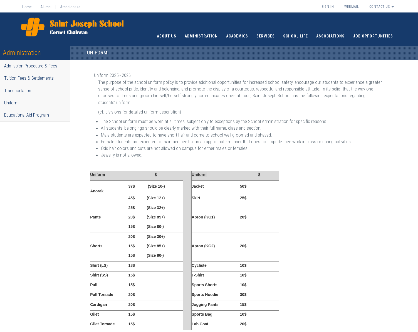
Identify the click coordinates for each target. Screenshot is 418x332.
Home (27, 7)
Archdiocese (70, 7)
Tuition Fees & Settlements (29, 74)
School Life (295, 32)
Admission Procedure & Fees (30, 62)
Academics (237, 32)
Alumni (45, 7)
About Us (166, 32)
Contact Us (381, 7)
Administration (201, 32)
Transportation (17, 86)
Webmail (351, 7)
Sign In (327, 7)
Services (265, 32)
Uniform (11, 99)
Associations (330, 32)
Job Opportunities (373, 32)
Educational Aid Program (26, 111)
